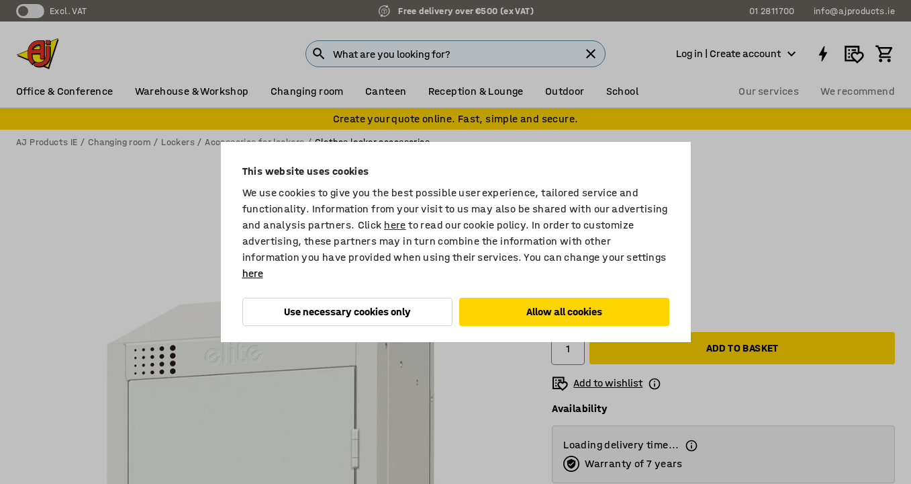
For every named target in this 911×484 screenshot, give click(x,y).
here (395, 224)
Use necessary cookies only (347, 311)
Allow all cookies (564, 311)
